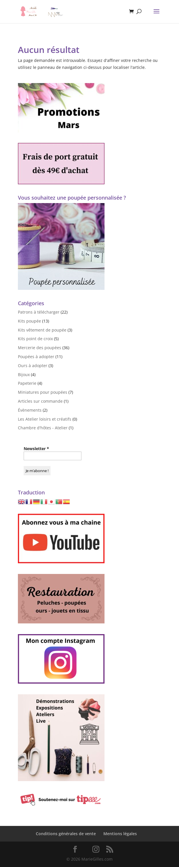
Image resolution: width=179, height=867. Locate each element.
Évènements (30, 410)
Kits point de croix (35, 338)
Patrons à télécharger (38, 312)
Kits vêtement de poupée (42, 330)
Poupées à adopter (36, 356)
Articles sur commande (40, 401)
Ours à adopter (32, 365)
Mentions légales (120, 833)
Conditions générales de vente (66, 833)
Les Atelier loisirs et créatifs (44, 419)
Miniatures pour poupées (42, 392)
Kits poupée (29, 321)
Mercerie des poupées (39, 347)
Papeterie (27, 383)
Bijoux (24, 374)
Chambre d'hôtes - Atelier (43, 427)
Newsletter (36, 448)
